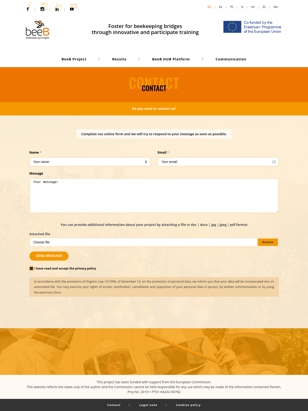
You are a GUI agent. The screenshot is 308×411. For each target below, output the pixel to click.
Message (36, 173)
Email (163, 152)
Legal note (148, 405)
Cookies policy (188, 405)
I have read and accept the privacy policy (62, 268)
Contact (114, 405)
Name (35, 152)
